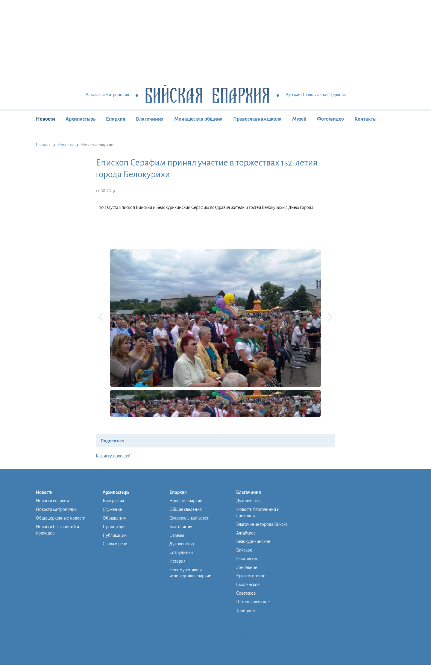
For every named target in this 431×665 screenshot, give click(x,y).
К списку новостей (113, 455)
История (177, 561)
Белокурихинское (253, 541)
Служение (112, 509)
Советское (246, 593)
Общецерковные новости (60, 518)
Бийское (244, 550)
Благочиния (150, 119)
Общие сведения (185, 509)
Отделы (176, 535)
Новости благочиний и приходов (57, 529)
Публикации (115, 535)
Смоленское (247, 584)
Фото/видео (330, 119)
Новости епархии (52, 500)
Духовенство (181, 543)
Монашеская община (198, 119)
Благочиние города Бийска (262, 524)
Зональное (246, 567)
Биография (113, 500)
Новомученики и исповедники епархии (190, 573)
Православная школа (257, 119)
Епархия (115, 119)
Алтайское (246, 533)
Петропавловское (253, 601)
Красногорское (250, 575)
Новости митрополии (56, 509)
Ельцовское (247, 558)
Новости (45, 119)
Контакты (365, 119)
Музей (299, 119)
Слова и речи (115, 543)
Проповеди (114, 526)
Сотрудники (181, 552)
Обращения (114, 518)
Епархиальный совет (189, 518)
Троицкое (245, 610)
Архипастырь (80, 119)
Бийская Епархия (207, 95)
